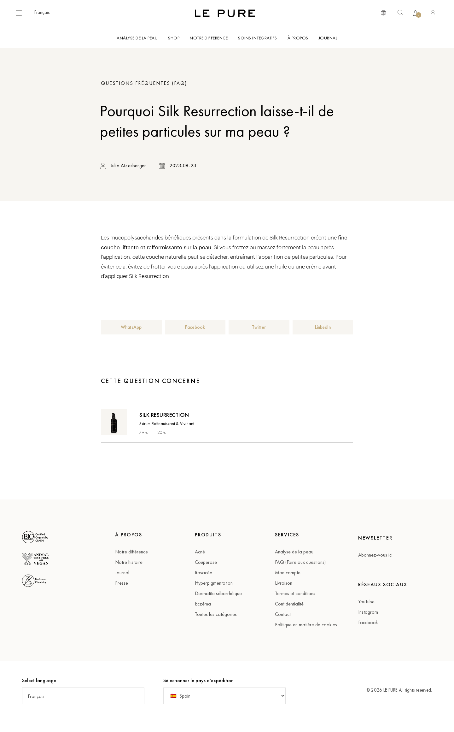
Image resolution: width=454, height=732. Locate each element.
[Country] (224, 696)
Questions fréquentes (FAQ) (144, 83)
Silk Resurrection (164, 414)
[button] (45, 12)
